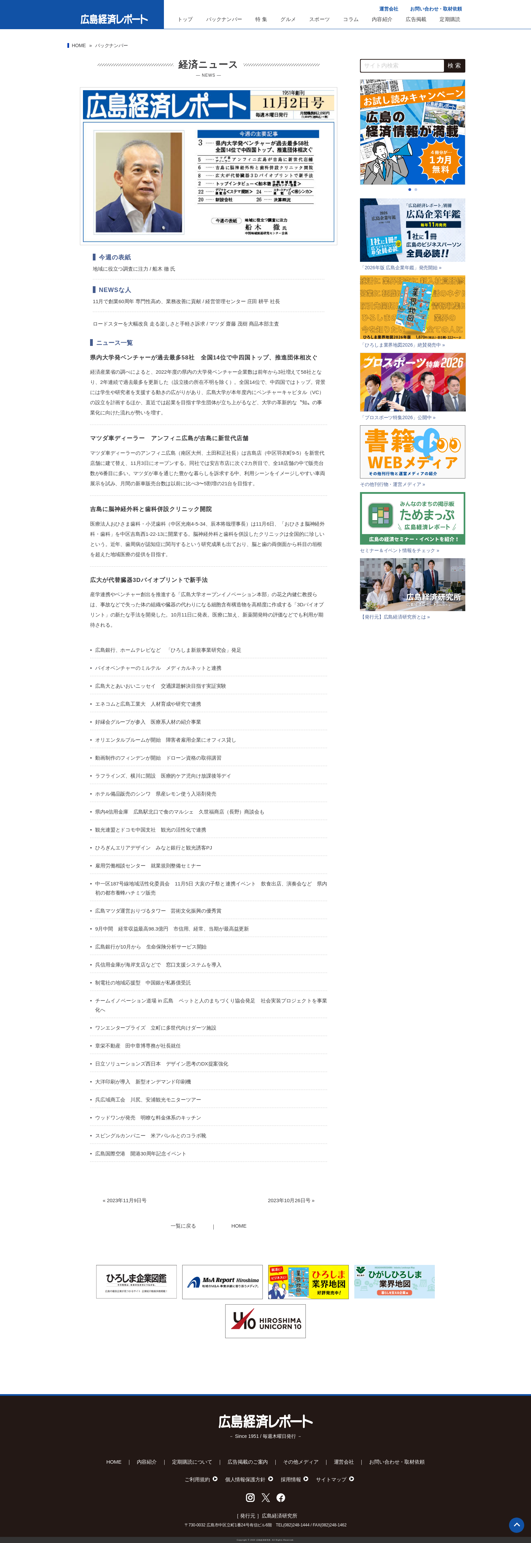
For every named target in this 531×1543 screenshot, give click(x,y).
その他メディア (300, 1462)
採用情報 (291, 1479)
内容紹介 (382, 19)
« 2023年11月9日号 (125, 1200)
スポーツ (319, 19)
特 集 (261, 19)
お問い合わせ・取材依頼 (436, 9)
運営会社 (388, 9)
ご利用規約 (197, 1479)
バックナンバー (224, 19)
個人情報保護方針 (245, 1479)
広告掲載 (416, 19)
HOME (79, 45)
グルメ (288, 19)
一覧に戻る (183, 1226)
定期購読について (192, 1462)
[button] (409, 189)
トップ (185, 19)
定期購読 (450, 19)
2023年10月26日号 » (291, 1200)
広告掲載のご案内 (248, 1462)
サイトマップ (331, 1479)
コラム (351, 19)
